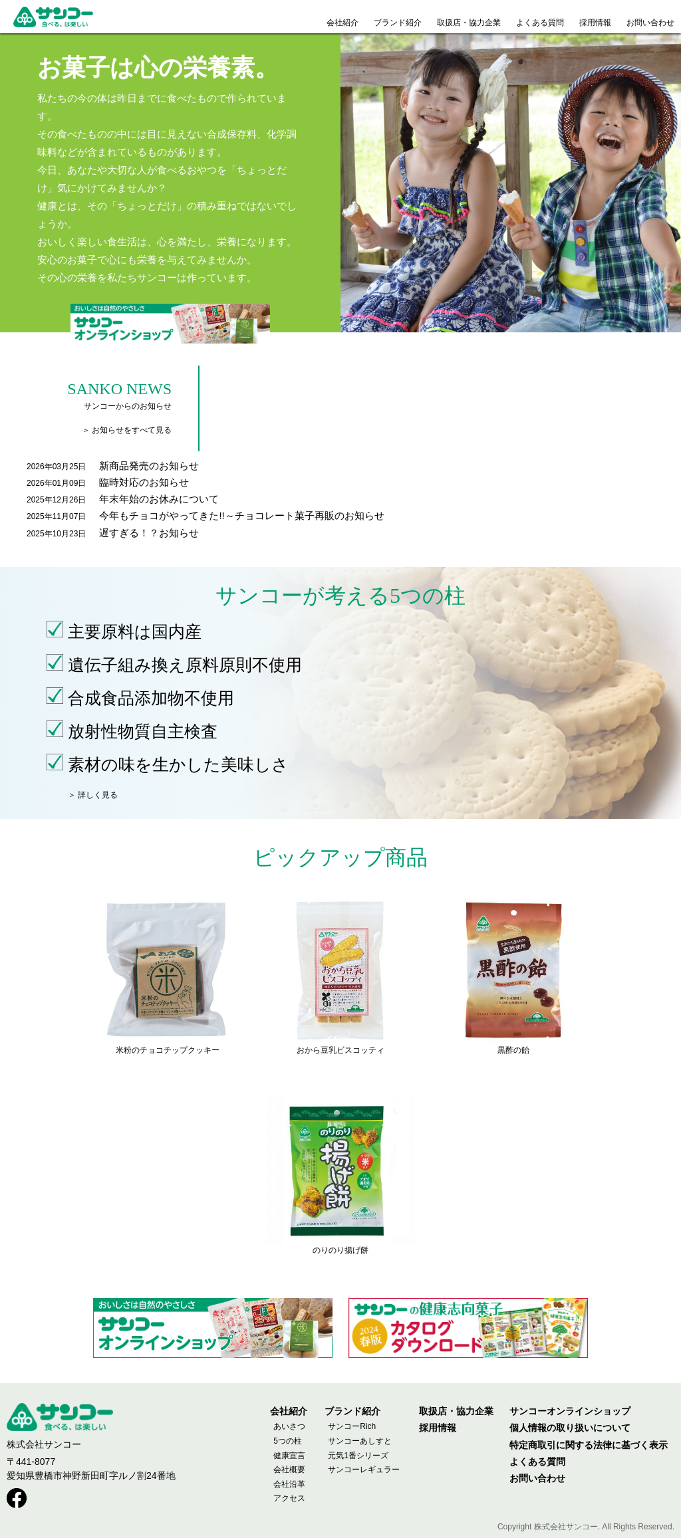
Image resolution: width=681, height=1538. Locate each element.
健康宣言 (289, 1455)
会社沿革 (289, 1484)
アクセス (289, 1498)
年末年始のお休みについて (159, 498)
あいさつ (289, 1426)
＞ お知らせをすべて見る (127, 430)
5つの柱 (287, 1441)
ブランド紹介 (352, 1411)
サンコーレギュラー (364, 1469)
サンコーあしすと (360, 1441)
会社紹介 (288, 1411)
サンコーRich (352, 1426)
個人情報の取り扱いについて (569, 1427)
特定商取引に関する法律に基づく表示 (588, 1445)
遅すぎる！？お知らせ (149, 532)
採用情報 (437, 1427)
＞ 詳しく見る (93, 795)
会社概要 (289, 1469)
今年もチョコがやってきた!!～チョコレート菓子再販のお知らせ (241, 515)
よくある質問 (537, 1461)
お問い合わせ (537, 1478)
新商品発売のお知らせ (149, 465)
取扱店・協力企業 (456, 1411)
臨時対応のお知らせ (144, 482)
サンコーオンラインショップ (569, 1411)
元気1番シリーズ (358, 1455)
